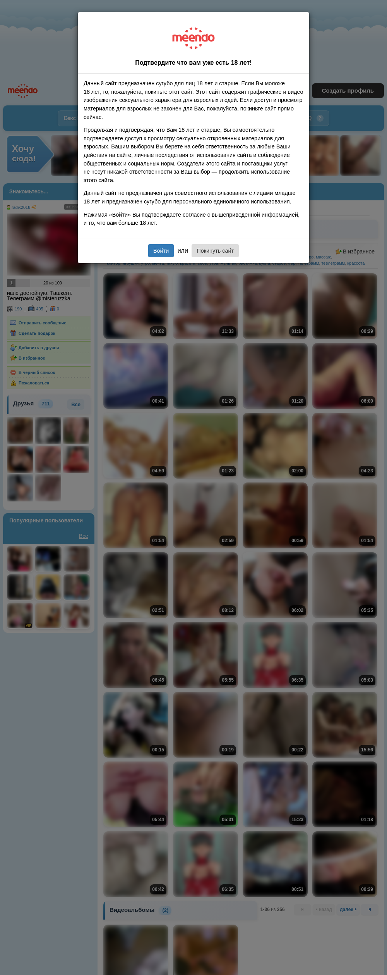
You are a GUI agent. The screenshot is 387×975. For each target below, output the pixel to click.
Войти (161, 251)
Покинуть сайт (215, 251)
